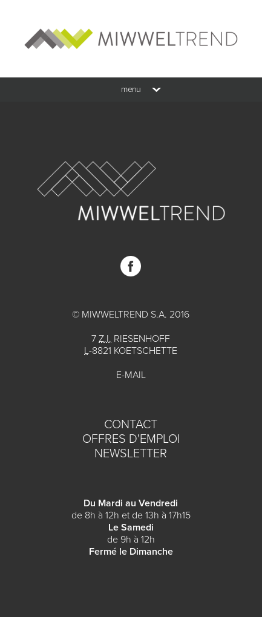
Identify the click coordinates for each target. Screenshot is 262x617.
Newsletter (130, 453)
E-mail (131, 375)
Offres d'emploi (131, 439)
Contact (130, 424)
